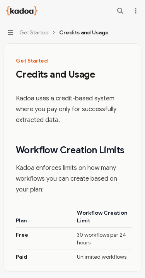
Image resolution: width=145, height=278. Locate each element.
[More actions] (135, 10)
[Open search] (120, 11)
